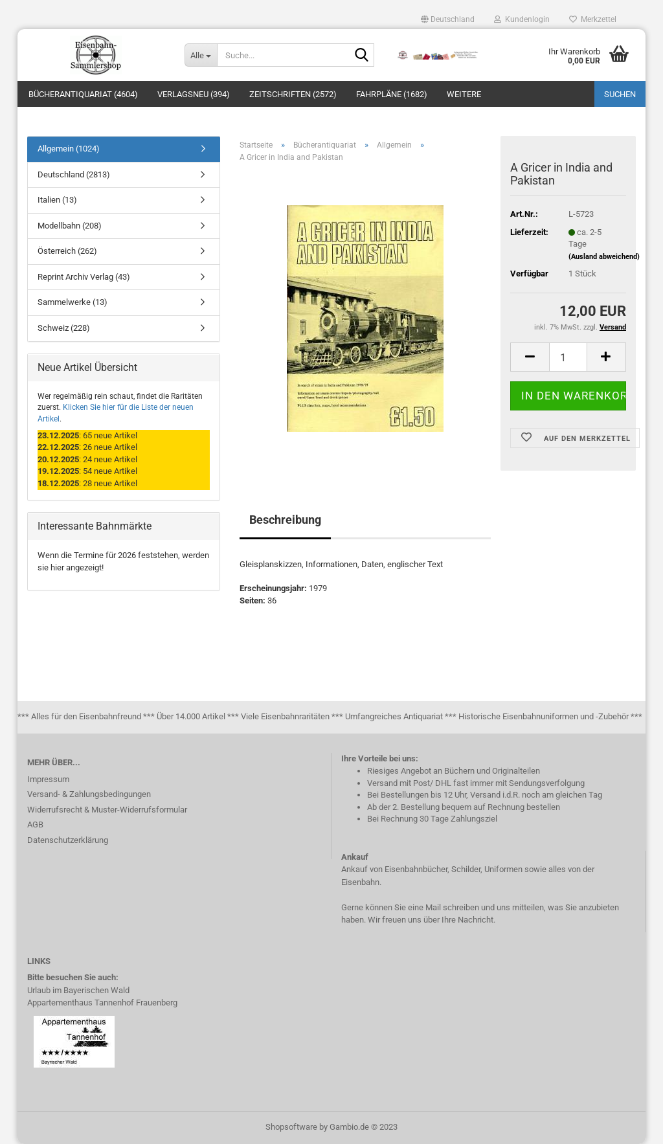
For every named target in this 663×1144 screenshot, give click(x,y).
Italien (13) (57, 200)
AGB (35, 824)
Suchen (620, 94)
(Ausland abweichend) (604, 256)
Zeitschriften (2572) (293, 94)
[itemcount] (568, 357)
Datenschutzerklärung (67, 840)
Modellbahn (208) (70, 225)
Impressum (48, 779)
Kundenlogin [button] (522, 19)
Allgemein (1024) (69, 148)
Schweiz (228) (64, 328)
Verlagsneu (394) (193, 94)
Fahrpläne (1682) (391, 94)
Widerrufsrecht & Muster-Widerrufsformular (107, 809)
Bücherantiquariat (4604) (83, 94)
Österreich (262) (67, 251)
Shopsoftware (291, 1127)
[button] (447, 19)
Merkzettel (592, 19)
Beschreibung (285, 519)
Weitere (464, 94)
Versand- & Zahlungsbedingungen (89, 794)
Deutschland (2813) (74, 174)
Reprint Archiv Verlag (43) (84, 277)
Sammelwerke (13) (72, 302)
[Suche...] (201, 55)
